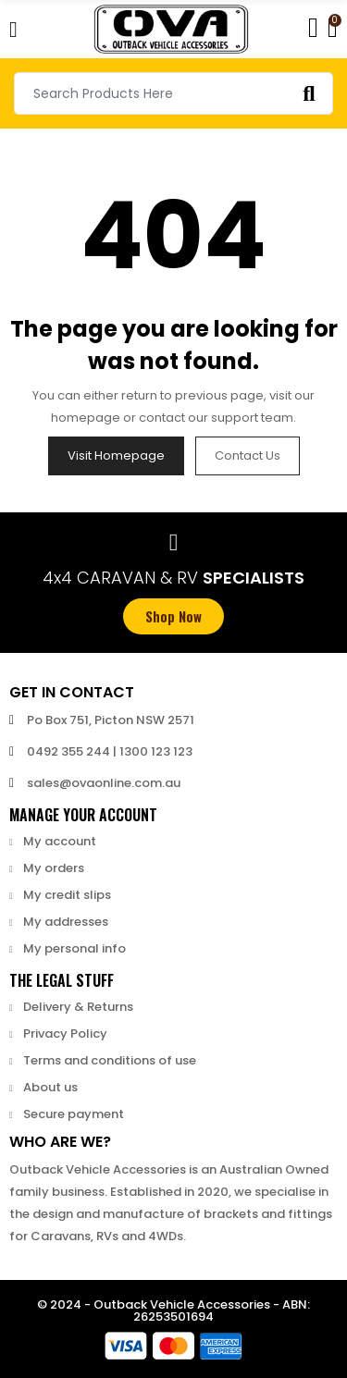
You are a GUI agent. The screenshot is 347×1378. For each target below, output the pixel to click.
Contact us (247, 455)
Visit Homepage (116, 455)
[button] (173, 616)
